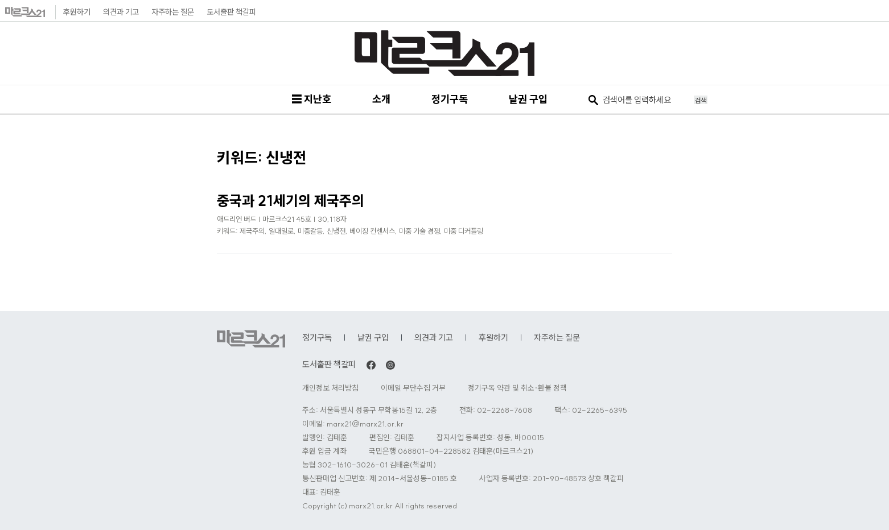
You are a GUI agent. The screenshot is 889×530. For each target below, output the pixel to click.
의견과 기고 (121, 12)
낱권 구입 (528, 99)
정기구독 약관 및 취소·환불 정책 (517, 388)
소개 (381, 99)
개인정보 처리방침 (330, 388)
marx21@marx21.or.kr (365, 424)
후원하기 (76, 12)
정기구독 (449, 99)
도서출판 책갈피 (231, 12)
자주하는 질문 (172, 12)
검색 (700, 100)
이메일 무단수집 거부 (413, 388)
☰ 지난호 (311, 99)
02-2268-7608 (504, 410)
